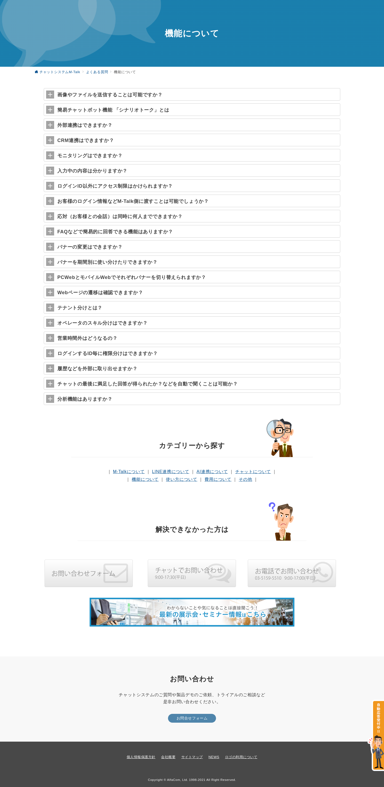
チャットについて (253, 471)
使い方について (181, 479)
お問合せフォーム (192, 718)
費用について (218, 479)
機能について (145, 479)
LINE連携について (170, 471)
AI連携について (212, 471)
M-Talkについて (129, 471)
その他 (245, 479)
